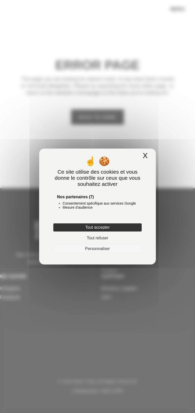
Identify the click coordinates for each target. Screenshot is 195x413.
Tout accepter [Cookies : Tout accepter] (97, 227)
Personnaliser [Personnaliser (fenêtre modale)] (97, 248)
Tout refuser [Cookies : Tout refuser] (97, 238)
